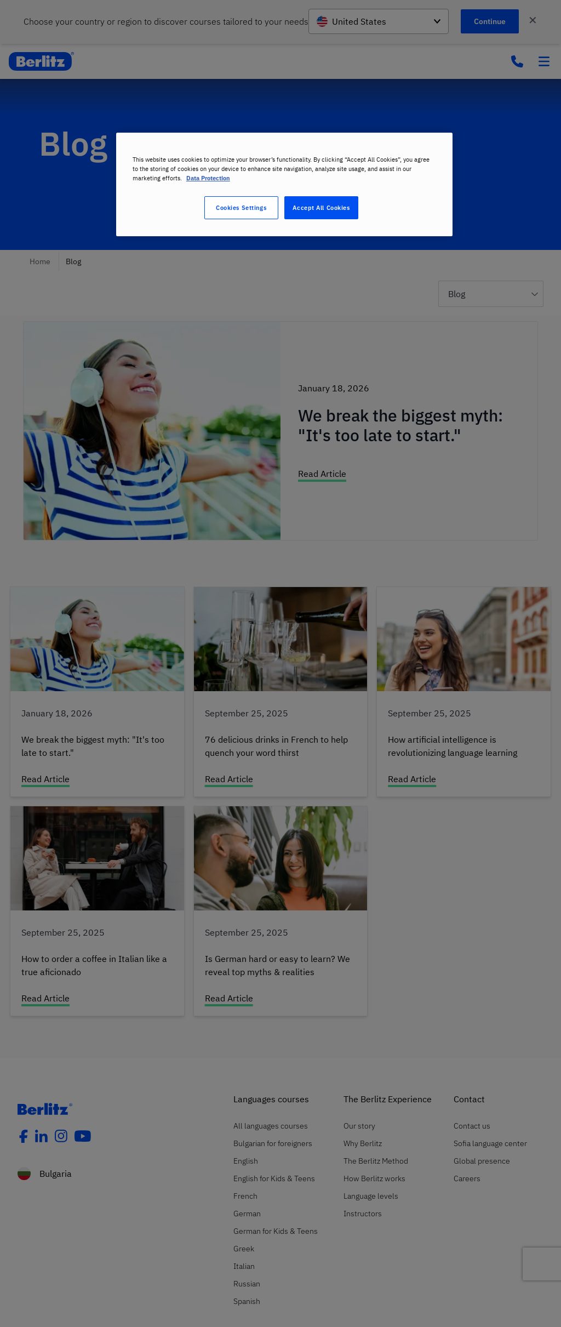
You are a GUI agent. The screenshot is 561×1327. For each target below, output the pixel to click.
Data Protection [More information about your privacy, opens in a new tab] (208, 178)
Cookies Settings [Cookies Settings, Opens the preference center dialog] (241, 207)
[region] (284, 184)
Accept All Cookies (321, 207)
